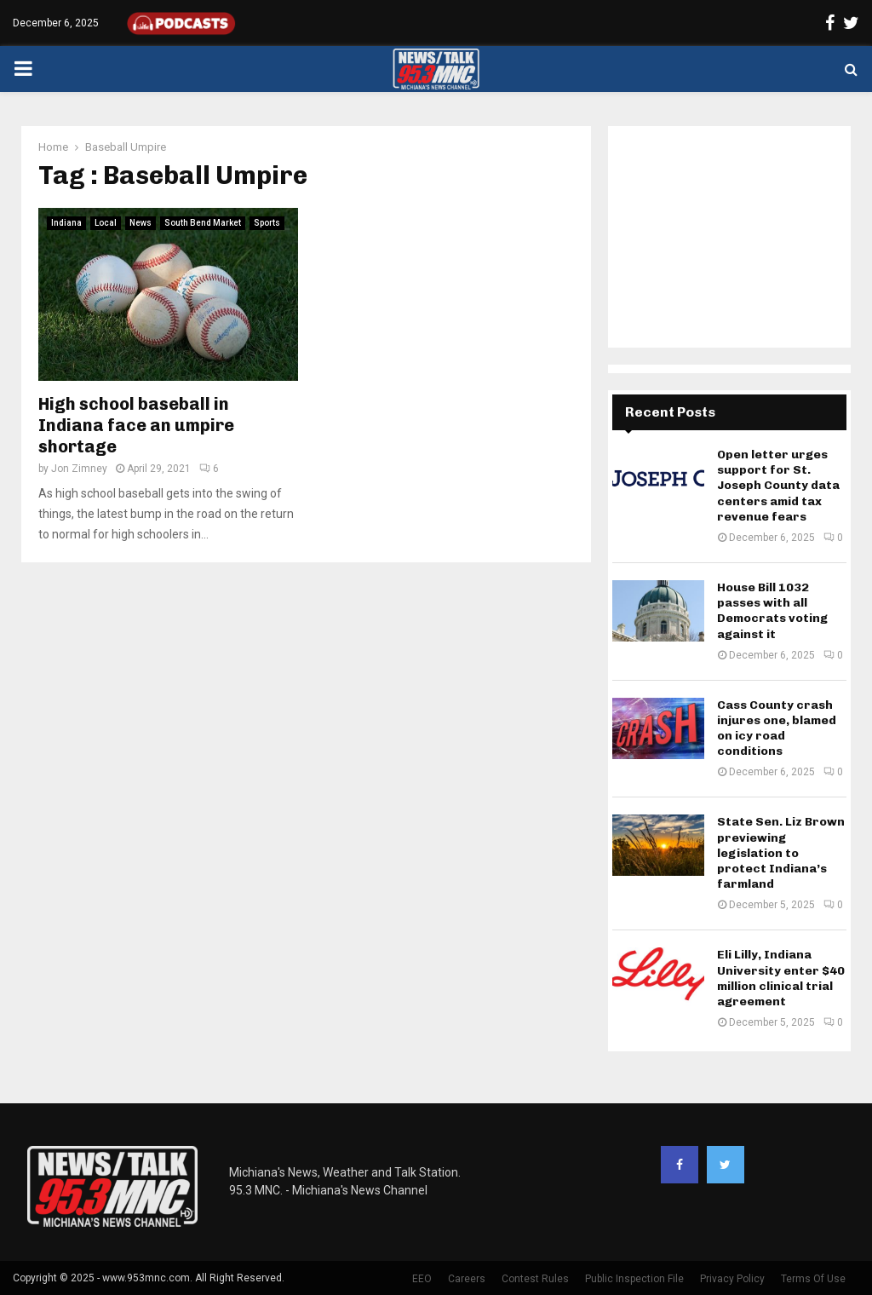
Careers (466, 1279)
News (140, 222)
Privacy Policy (732, 1279)
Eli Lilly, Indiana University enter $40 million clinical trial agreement (781, 978)
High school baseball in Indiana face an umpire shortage (136, 425)
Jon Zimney (79, 469)
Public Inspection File (634, 1279)
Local (106, 222)
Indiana (66, 222)
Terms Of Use (813, 1279)
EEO (422, 1279)
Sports (267, 222)
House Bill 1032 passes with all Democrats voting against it (772, 611)
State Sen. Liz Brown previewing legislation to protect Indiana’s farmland (781, 852)
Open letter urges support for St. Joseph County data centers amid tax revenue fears (778, 485)
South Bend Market (202, 222)
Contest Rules (535, 1279)
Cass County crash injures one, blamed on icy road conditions (776, 728)
